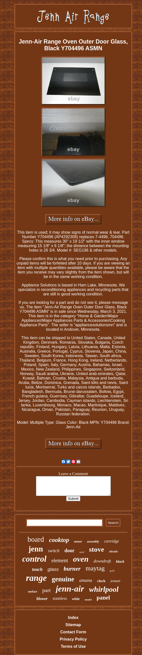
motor (78, 541)
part (46, 590)
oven (81, 558)
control (34, 558)
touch (37, 569)
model (88, 599)
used (81, 552)
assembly (93, 541)
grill (112, 570)
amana (85, 580)
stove (96, 549)
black (120, 561)
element (59, 560)
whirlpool (104, 589)
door (69, 550)
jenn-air (70, 588)
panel (103, 598)
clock (101, 581)
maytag (95, 568)
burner (72, 568)
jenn (35, 549)
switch (53, 550)
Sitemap (73, 625)
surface (32, 591)
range (36, 578)
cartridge (111, 541)
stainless (60, 598)
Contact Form (73, 632)
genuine (63, 579)
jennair (116, 581)
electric (113, 551)
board (35, 539)
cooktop (59, 540)
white (76, 599)
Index (73, 617)
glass (53, 569)
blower (41, 599)
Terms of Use (73, 646)
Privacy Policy (73, 639)
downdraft (102, 561)
